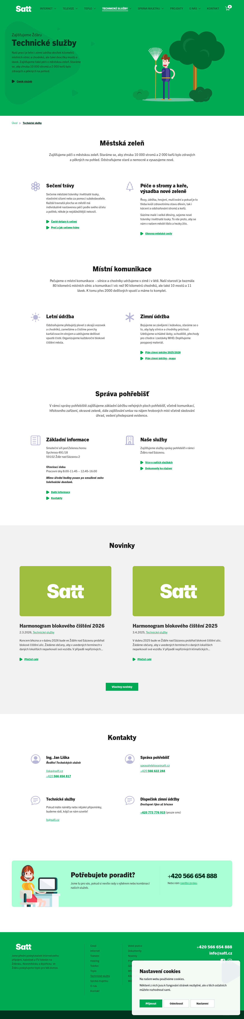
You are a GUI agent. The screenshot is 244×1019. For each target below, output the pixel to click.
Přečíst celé (31, 659)
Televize (94, 955)
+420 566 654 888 (192, 875)
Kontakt (213, 8)
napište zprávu (188, 883)
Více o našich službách (159, 462)
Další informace (60, 492)
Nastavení (202, 1003)
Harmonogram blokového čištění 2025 (175, 625)
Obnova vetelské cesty (158, 233)
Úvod (14, 122)
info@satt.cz (220, 952)
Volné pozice (135, 945)
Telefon (94, 965)
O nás (93, 986)
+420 (58, 776)
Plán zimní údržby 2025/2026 (163, 352)
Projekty (176, 8)
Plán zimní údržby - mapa (160, 358)
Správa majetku (99, 981)
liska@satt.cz (54, 771)
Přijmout (151, 1003)
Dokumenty (134, 950)
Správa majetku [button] (149, 8)
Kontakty (56, 498)
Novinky (132, 955)
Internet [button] (46, 8)
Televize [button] (68, 8)
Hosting (94, 960)
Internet (95, 950)
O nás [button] (193, 8)
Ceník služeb (24, 81)
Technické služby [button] (115, 8)
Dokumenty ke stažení (158, 468)
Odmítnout (176, 1003)
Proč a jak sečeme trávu (65, 227)
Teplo (93, 970)
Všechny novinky (122, 686)
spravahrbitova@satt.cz (155, 765)
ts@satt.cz (52, 819)
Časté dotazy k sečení (64, 221)
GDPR (131, 965)
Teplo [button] (88, 8)
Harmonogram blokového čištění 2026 (62, 625)
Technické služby (32, 122)
